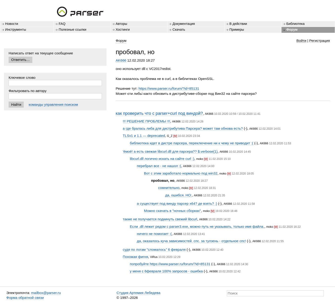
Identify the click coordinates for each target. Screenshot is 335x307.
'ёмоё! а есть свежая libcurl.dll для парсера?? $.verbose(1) (170, 151)
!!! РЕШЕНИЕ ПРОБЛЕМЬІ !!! (146, 121)
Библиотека (295, 24)
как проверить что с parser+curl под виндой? (159, 113)
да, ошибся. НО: (178, 195)
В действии (238, 24)
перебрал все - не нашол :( (159, 166)
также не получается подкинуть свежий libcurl (160, 219)
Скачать (178, 29)
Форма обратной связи (25, 298)
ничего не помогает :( (154, 234)
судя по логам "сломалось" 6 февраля (154, 249)
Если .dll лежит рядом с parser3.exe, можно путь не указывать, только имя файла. (197, 226)
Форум (292, 29)
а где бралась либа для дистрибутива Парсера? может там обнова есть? (183, 128)
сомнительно (169, 188)
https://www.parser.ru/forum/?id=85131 (168, 88)
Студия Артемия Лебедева (138, 293)
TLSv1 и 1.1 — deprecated (144, 136)
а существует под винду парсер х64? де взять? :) (177, 203)
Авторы (121, 24)
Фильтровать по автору (28, 91)
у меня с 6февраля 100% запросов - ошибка (166, 271)
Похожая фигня (135, 257)
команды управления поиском (53, 104)
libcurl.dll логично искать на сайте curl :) (162, 159)
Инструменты (15, 29)
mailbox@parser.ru (46, 293)
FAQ (62, 24)
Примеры (236, 29)
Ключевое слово (22, 77)
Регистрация (319, 41)
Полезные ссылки (72, 29)
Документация (183, 24)
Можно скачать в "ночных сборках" (172, 211)
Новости (11, 24)
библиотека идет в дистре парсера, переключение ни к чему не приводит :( (191, 143)
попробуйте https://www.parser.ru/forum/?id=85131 (170, 264)
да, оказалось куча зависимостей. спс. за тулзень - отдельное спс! (191, 241)
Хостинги (123, 29)
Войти (301, 41)
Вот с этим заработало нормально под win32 (181, 173)
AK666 (121, 60)
